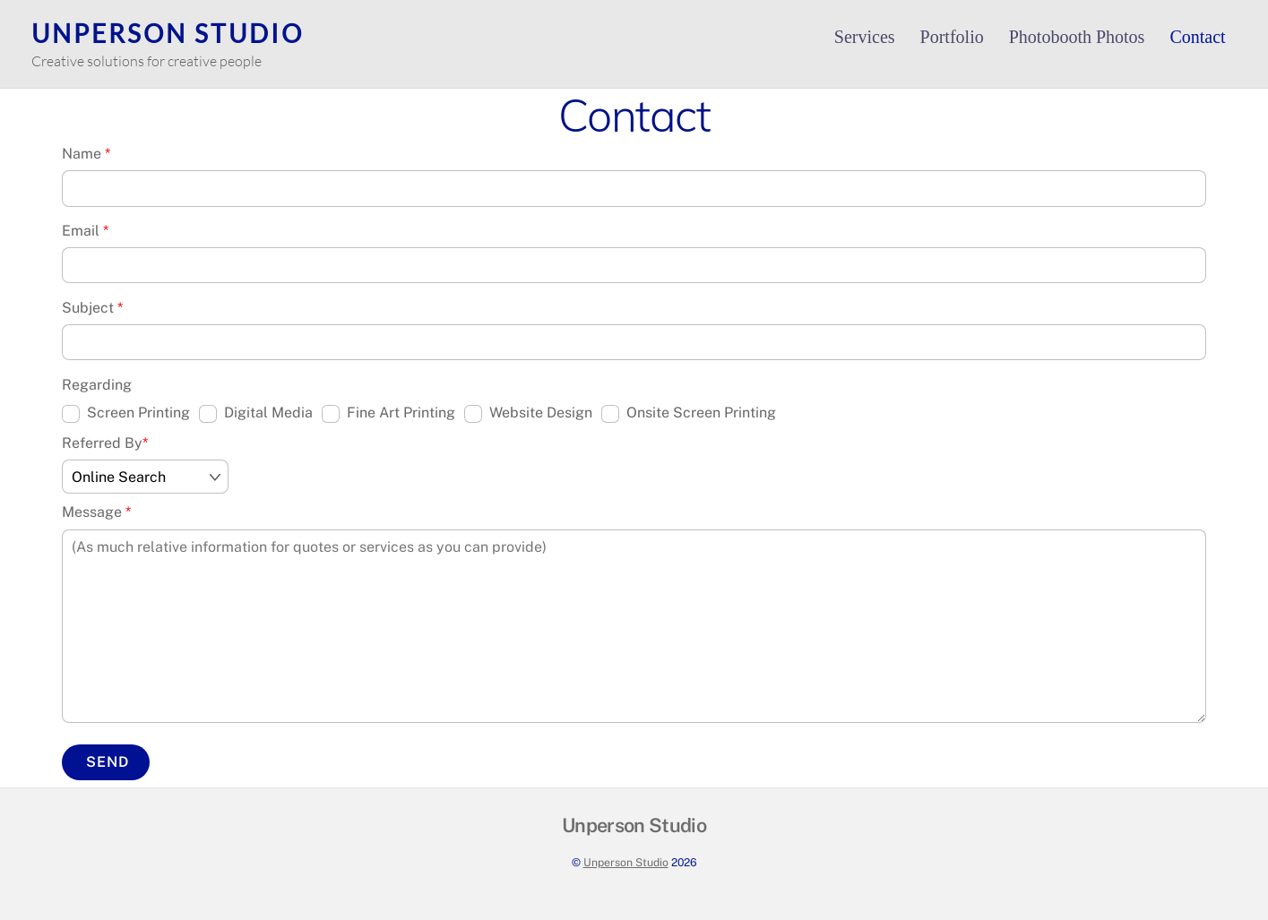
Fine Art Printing (388, 413)
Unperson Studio (626, 862)
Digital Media (256, 413)
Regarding (97, 384)
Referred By (105, 442)
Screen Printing (126, 413)
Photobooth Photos (1077, 37)
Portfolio (952, 37)
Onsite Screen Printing (688, 413)
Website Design (528, 413)
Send (107, 761)
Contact (1197, 37)
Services (864, 37)
